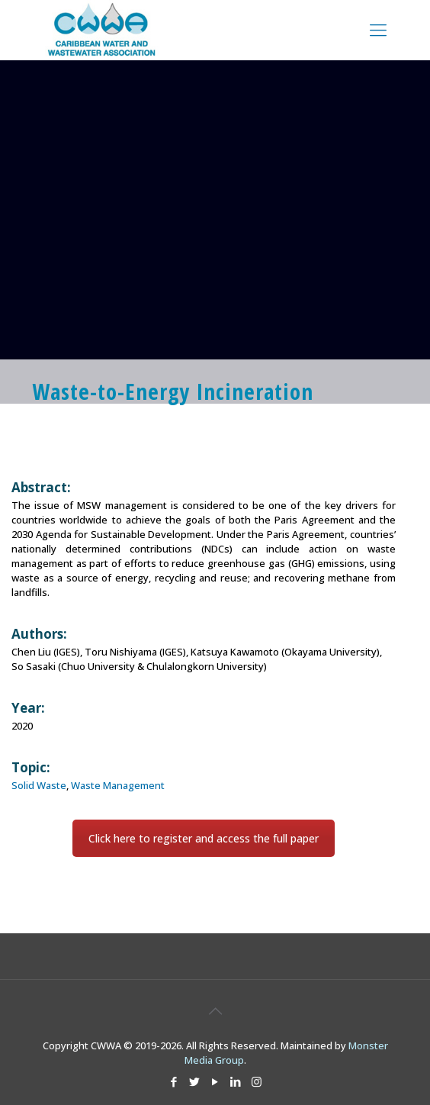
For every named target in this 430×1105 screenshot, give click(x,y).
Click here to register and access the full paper (203, 838)
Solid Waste (38, 785)
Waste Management (118, 785)
